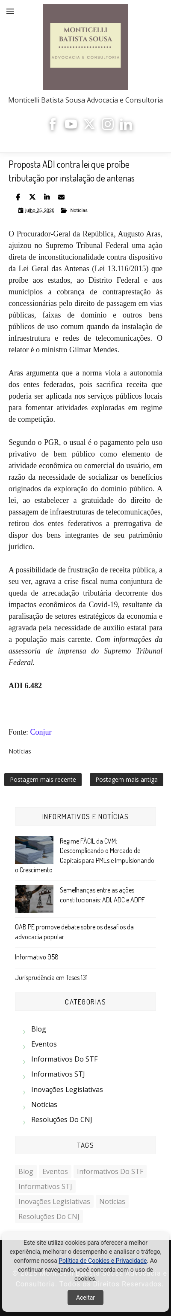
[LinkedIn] (126, 128)
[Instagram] (108, 128)
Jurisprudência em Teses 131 (51, 977)
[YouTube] (71, 128)
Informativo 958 (37, 957)
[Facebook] (53, 128)
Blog (38, 1029)
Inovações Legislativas (67, 1089)
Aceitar (85, 1297)
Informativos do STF (64, 1059)
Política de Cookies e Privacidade (103, 1260)
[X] (89, 128)
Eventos (44, 1044)
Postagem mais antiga (126, 779)
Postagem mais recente (43, 779)
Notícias (79, 210)
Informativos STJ (58, 1074)
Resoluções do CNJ (61, 1119)
